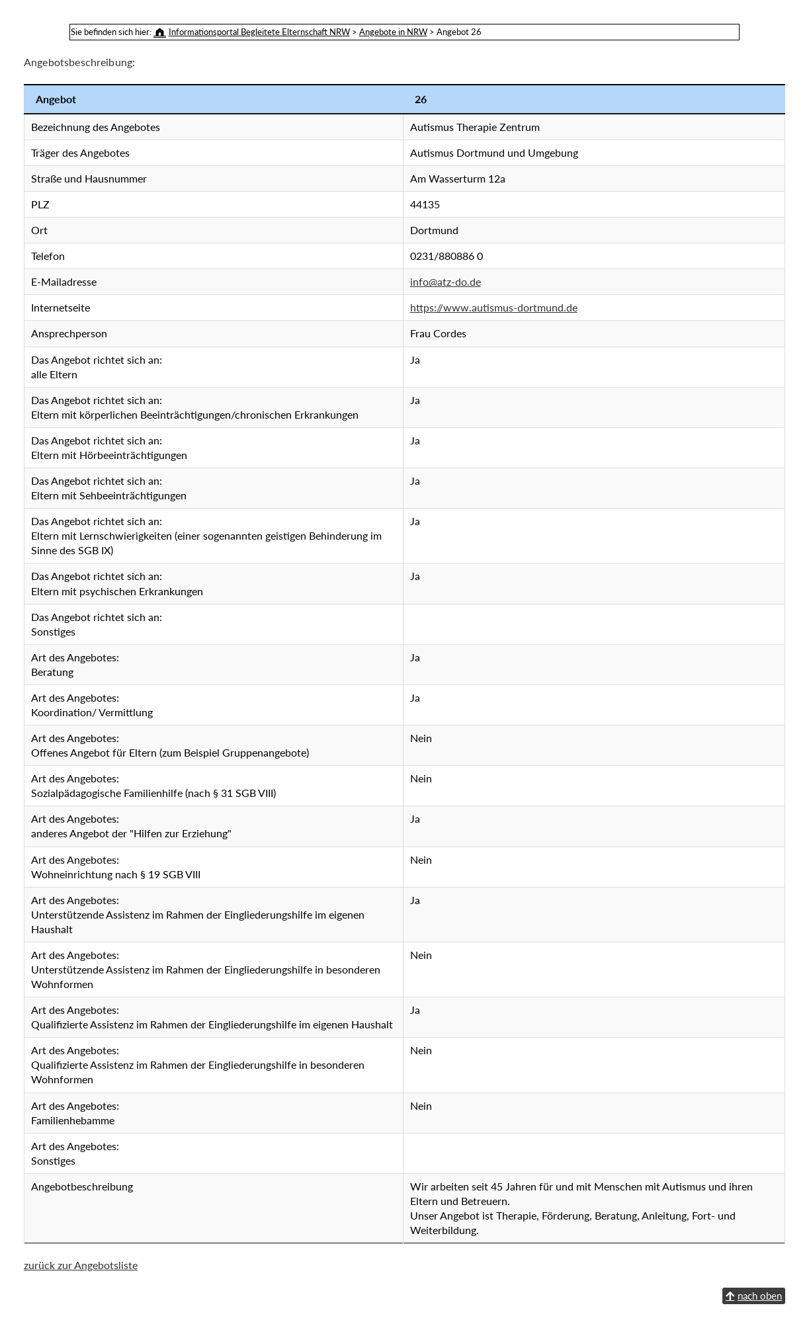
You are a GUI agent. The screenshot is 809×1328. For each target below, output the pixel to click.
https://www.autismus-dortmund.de (493, 307)
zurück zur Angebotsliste (81, 1265)
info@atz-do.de (445, 281)
